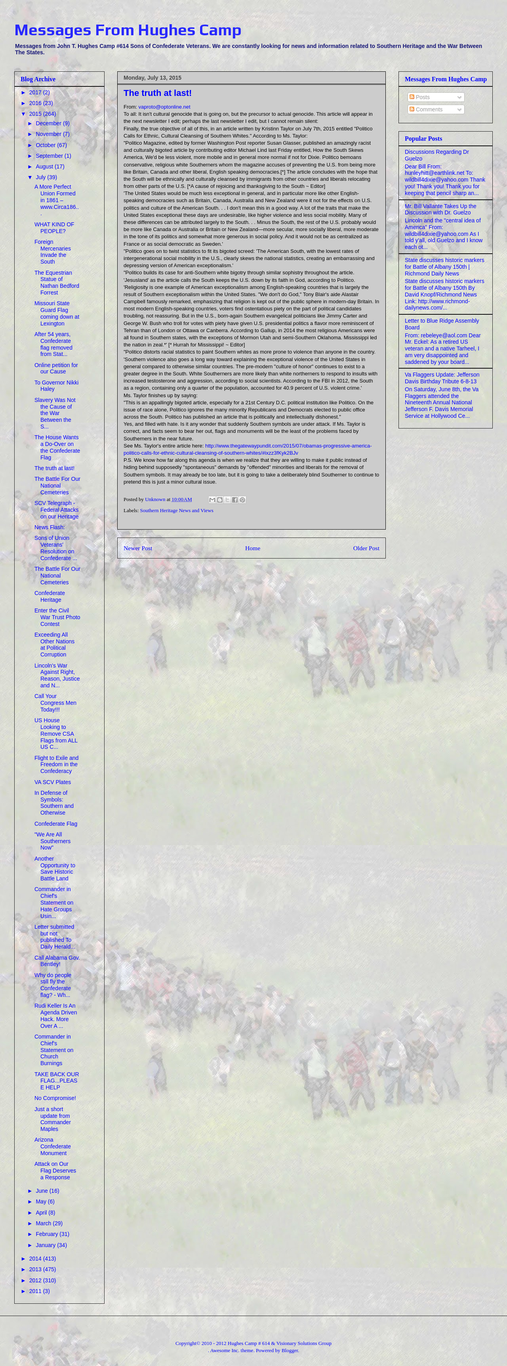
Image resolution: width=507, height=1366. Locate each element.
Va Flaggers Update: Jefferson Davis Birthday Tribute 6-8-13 (442, 378)
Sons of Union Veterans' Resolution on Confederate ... (55, 548)
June (42, 1191)
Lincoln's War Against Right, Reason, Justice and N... (57, 675)
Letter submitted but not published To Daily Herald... (54, 937)
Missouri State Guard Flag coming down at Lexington (56, 313)
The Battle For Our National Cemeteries (57, 486)
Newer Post (138, 548)
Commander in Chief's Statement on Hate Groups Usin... (53, 902)
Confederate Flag (55, 824)
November (49, 134)
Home (252, 548)
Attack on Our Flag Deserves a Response (55, 1170)
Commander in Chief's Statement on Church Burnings (53, 1049)
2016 (36, 103)
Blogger (290, 1350)
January (46, 1245)
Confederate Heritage (49, 596)
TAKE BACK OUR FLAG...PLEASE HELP (56, 1081)
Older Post (366, 548)
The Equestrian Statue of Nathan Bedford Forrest (56, 283)
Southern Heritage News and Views (176, 510)
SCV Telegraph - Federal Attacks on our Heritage (56, 510)
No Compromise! (55, 1098)
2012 (36, 1280)
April (42, 1212)
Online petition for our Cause (56, 368)
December (49, 123)
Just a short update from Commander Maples (52, 1119)
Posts (420, 97)
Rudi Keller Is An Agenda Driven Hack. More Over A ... (55, 1015)
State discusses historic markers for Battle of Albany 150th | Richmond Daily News (444, 267)
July (41, 177)
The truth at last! (54, 468)
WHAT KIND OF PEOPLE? (54, 227)
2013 (36, 1269)
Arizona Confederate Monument (52, 1146)
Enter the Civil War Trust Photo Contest (57, 617)
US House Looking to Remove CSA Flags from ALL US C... (56, 733)
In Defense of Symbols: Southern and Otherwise (54, 803)
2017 (36, 92)
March (44, 1223)
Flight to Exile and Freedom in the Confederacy (56, 765)
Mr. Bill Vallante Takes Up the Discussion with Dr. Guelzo (441, 209)
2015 (36, 114)
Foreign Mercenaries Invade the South (52, 252)
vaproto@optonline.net (165, 107)
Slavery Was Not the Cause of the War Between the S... (55, 413)
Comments (426, 109)
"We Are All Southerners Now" (52, 841)
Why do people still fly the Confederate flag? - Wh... (52, 985)
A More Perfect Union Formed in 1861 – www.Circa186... (56, 200)
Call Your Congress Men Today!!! (55, 703)
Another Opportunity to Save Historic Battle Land (54, 868)
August (45, 166)
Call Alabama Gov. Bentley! (57, 961)
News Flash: (49, 527)
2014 (36, 1258)
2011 (36, 1291)
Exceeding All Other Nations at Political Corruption (54, 644)
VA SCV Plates (52, 782)
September (50, 156)
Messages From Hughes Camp (128, 30)
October (46, 145)
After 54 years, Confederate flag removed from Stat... (53, 344)
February (47, 1234)
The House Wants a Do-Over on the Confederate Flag (57, 447)
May (42, 1201)
